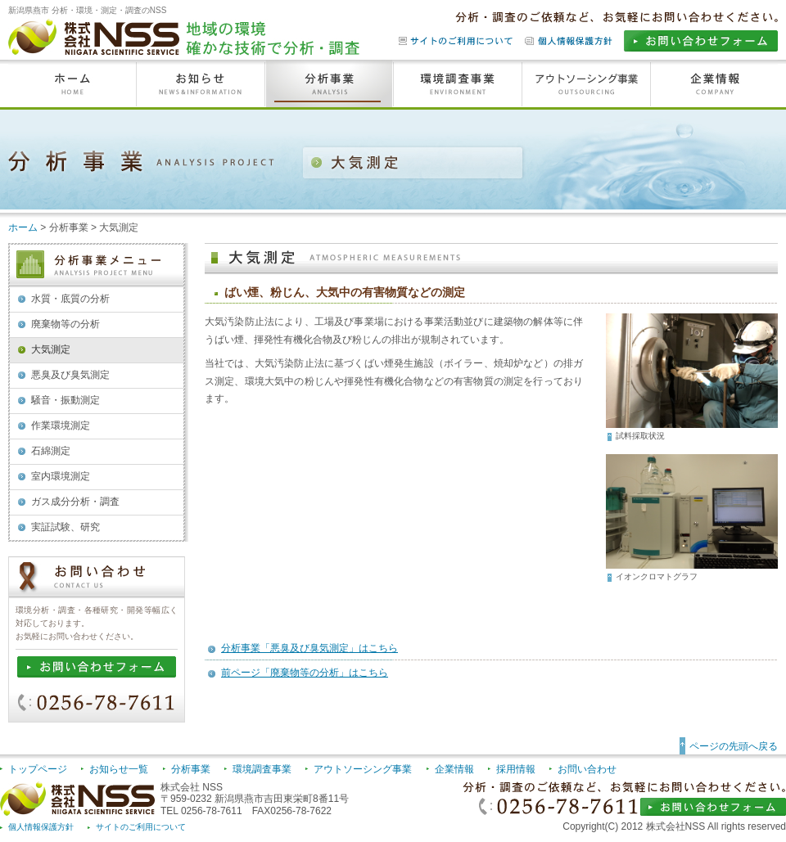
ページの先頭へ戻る (733, 746)
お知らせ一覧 (118, 769)
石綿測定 (50, 451)
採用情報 (515, 769)
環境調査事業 (262, 769)
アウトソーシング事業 (363, 769)
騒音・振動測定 (65, 400)
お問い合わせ (587, 769)
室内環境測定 (60, 476)
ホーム (23, 227)
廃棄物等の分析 (65, 324)
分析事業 (190, 769)
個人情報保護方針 (41, 826)
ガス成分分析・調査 (75, 501)
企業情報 (454, 769)
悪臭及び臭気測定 (70, 374)
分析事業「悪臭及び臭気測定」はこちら (309, 648)
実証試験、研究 (65, 527)
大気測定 (50, 349)
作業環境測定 (60, 425)
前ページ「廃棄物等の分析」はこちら (304, 672)
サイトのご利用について (141, 826)
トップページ (37, 769)
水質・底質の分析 (70, 298)
